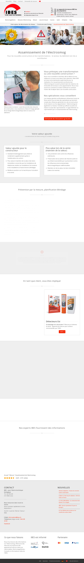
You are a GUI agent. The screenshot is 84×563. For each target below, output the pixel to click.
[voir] (62, 331)
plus (52, 14)
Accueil (6, 475)
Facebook (7, 524)
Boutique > (27, 11)
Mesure (11, 475)
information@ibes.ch (14, 517)
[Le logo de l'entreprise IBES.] (12, 10)
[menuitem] (9, 1)
